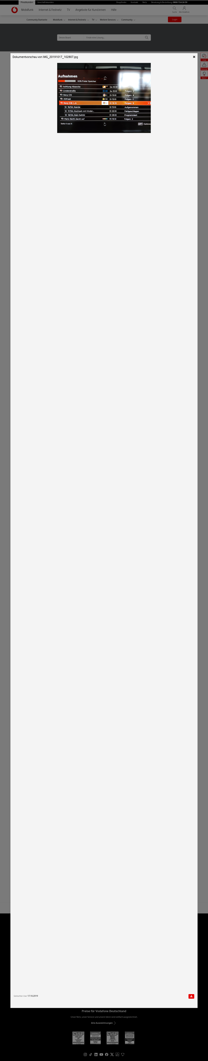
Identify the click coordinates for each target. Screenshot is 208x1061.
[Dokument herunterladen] (191, 996)
